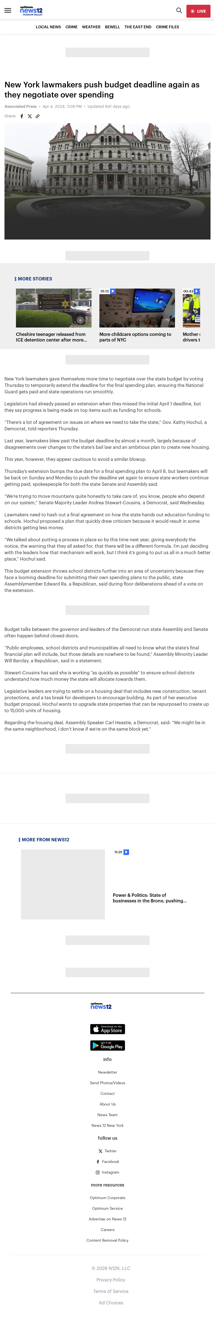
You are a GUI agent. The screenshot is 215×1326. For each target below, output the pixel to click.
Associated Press (20, 107)
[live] (198, 11)
